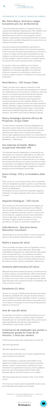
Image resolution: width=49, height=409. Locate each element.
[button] (5, 6)
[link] (24, 6)
